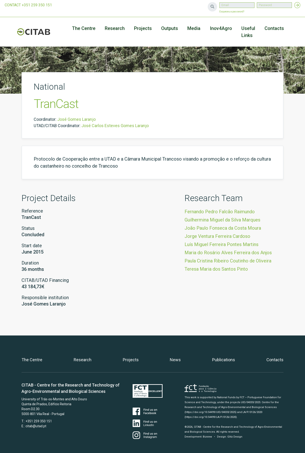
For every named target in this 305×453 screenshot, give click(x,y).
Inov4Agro (221, 28)
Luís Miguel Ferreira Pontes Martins (221, 244)
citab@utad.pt (35, 426)
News (175, 359)
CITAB (33, 32)
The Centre (83, 28)
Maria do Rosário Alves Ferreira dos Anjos (228, 252)
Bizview (207, 436)
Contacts (274, 28)
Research (115, 28)
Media (193, 28)
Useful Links (248, 32)
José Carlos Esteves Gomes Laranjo (115, 125)
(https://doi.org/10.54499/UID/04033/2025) (210, 412)
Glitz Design (234, 436)
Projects (131, 359)
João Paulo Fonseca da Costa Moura (223, 228)
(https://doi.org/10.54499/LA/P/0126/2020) (211, 417)
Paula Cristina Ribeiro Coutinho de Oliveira (228, 261)
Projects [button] (143, 28)
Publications (223, 359)
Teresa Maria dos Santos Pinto (216, 269)
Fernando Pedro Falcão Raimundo (220, 211)
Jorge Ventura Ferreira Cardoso (217, 236)
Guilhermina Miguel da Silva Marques (222, 220)
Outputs (169, 28)
